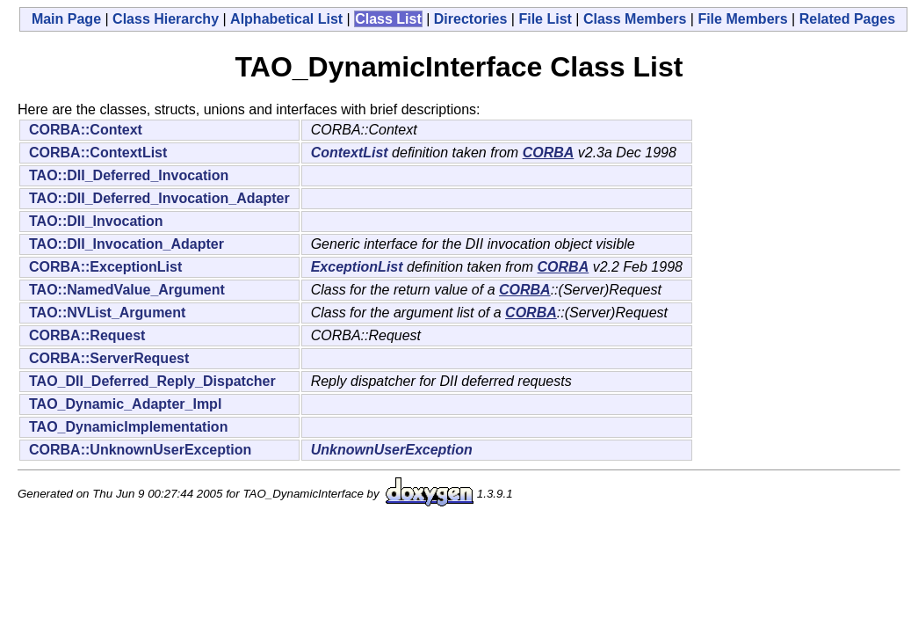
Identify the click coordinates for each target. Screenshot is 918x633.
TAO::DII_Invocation (96, 221)
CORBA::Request (87, 335)
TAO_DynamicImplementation (128, 426)
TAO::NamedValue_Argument (127, 289)
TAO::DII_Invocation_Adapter (126, 243)
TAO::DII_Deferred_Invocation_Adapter (159, 198)
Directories (471, 18)
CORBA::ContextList (98, 152)
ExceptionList (357, 266)
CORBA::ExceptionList (105, 266)
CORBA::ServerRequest (109, 358)
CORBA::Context (85, 129)
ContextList (349, 152)
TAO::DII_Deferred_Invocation (128, 175)
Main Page (66, 18)
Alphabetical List (286, 18)
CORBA (549, 152)
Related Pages (847, 18)
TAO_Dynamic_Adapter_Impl (125, 404)
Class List (388, 18)
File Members (742, 18)
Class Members (634, 18)
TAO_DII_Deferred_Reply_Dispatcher (152, 381)
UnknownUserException (392, 449)
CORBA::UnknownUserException (140, 449)
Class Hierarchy (165, 18)
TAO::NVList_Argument (107, 312)
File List (544, 18)
